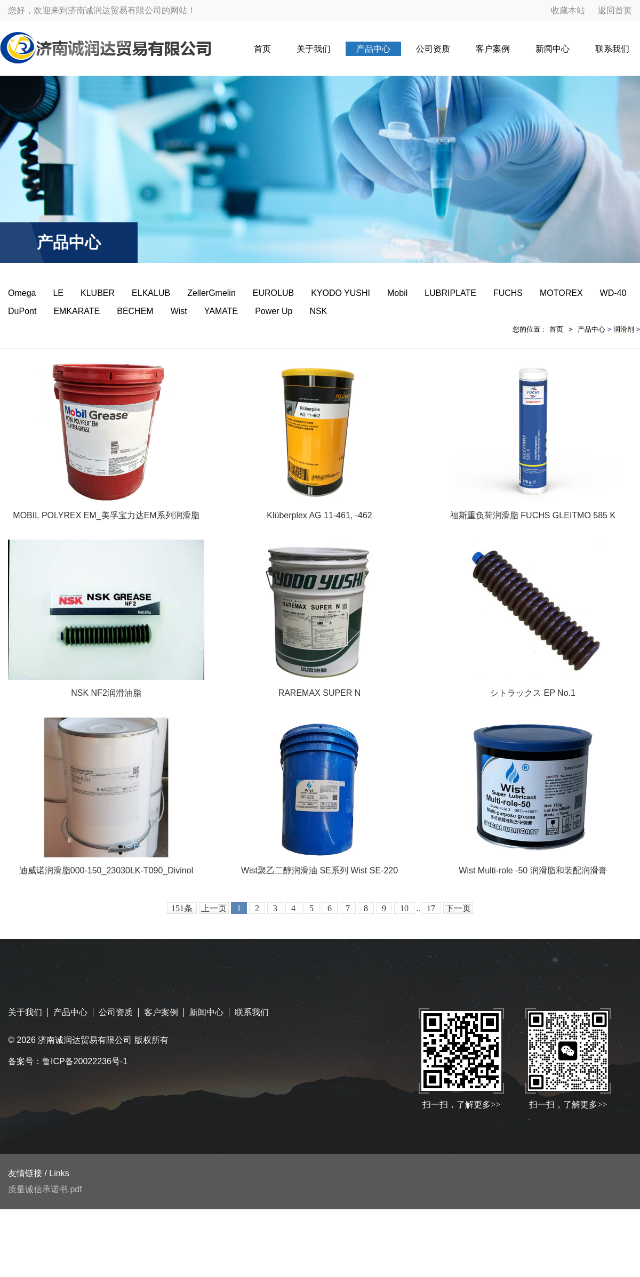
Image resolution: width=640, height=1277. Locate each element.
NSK (318, 311)
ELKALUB (151, 293)
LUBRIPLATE (450, 293)
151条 (182, 908)
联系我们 (612, 48)
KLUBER (98, 293)
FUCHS (508, 293)
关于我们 (314, 48)
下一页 (458, 908)
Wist (179, 311)
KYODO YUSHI (340, 293)
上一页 (214, 908)
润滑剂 (623, 329)
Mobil (397, 293)
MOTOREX (561, 293)
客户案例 (493, 48)
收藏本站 (568, 10)
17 (431, 908)
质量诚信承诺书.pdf (45, 1189)
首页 (262, 48)
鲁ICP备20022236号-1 (84, 1061)
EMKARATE (76, 311)
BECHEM (135, 311)
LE (58, 293)
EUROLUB (273, 293)
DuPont (22, 311)
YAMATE (221, 311)
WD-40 (613, 293)
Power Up (273, 311)
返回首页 (615, 10)
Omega (22, 293)
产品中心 (373, 48)
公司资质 (433, 48)
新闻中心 (552, 48)
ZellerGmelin (211, 293)
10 (404, 908)
